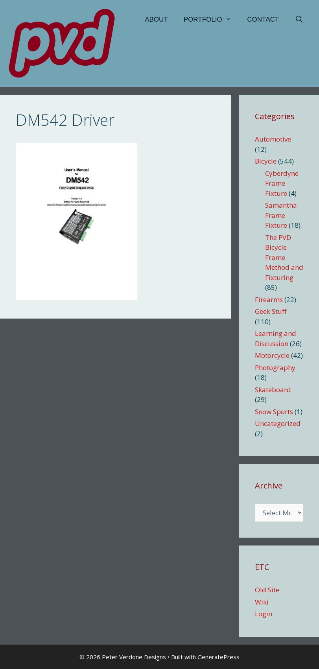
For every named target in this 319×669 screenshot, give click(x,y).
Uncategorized (278, 423)
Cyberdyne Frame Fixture (282, 183)
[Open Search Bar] (299, 19)
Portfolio (212, 19)
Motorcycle (272, 355)
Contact (263, 19)
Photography (275, 367)
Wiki (262, 601)
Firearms (269, 299)
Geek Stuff (270, 311)
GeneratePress (218, 657)
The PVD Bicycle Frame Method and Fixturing (284, 257)
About (156, 19)
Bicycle (266, 161)
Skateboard (273, 389)
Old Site (267, 589)
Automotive (273, 139)
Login (263, 613)
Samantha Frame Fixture (281, 215)
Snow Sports (274, 411)
